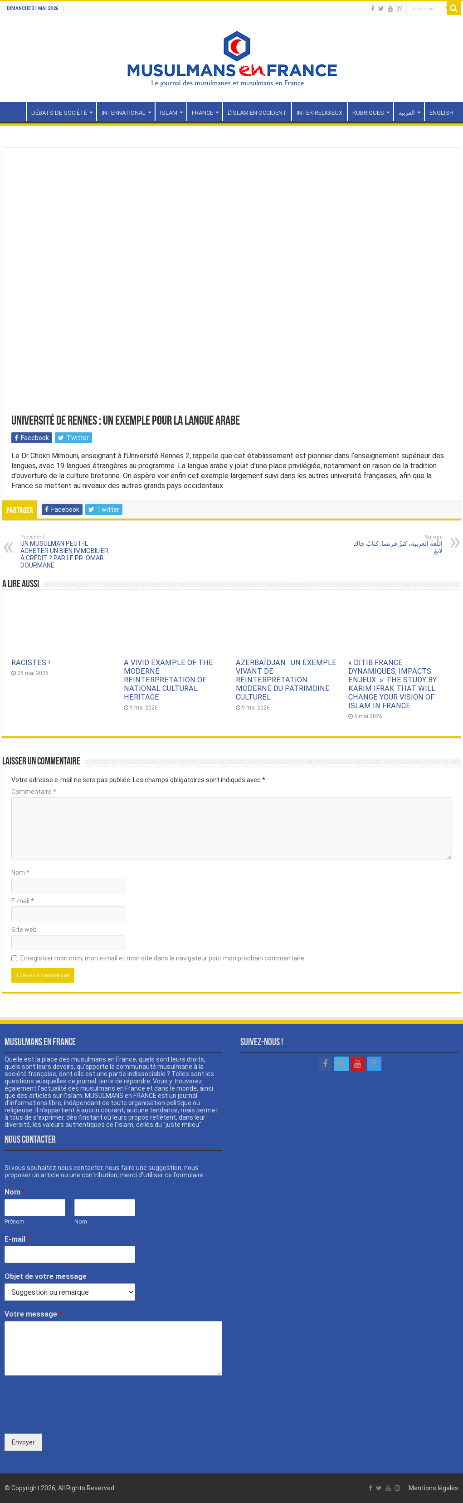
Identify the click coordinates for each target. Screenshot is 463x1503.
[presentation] (73, 1419)
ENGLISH (441, 112)
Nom (20, 872)
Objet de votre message (46, 1276)
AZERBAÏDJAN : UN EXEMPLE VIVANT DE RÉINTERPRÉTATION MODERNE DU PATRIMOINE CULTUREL (286, 679)
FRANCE (202, 112)
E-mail (22, 901)
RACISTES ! (30, 662)
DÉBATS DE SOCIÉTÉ (59, 112)
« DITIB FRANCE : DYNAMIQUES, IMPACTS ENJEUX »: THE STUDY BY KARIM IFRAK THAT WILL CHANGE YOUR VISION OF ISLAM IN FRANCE (392, 684)
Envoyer (23, 1442)
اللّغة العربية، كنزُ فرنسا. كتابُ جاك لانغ (396, 544)
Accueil (14, 111)
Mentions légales (433, 1488)
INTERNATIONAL (124, 112)
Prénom (14, 1221)
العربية (407, 112)
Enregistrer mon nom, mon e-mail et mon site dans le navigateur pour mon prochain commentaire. (163, 958)
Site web (24, 929)
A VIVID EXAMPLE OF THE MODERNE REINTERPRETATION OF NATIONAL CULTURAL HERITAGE (168, 679)
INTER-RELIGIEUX (319, 112)
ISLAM (168, 112)
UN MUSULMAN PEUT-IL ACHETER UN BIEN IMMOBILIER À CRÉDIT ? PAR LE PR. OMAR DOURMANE (66, 551)
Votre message (33, 1314)
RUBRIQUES (368, 112)
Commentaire (33, 791)
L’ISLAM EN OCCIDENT (257, 112)
